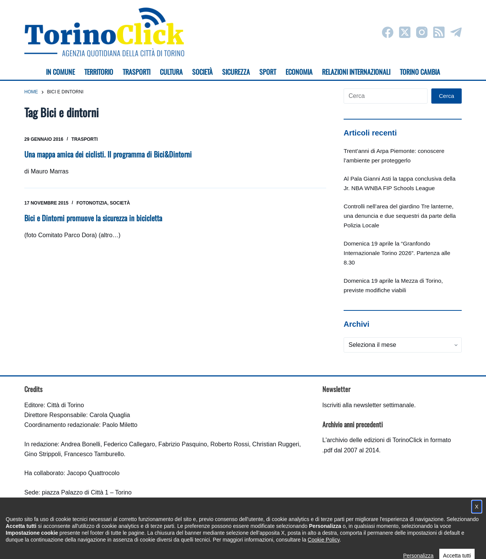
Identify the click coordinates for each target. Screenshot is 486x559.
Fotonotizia (91, 203)
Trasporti (84, 139)
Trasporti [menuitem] (136, 72)
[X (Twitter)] (404, 32)
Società (120, 203)
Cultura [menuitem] (171, 72)
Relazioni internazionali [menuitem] (356, 72)
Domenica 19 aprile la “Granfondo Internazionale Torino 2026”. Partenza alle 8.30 (397, 253)
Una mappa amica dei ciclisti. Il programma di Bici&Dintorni (108, 154)
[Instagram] (422, 32)
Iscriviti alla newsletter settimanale (368, 405)
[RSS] (439, 32)
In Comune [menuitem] (60, 72)
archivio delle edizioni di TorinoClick (374, 440)
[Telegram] (456, 32)
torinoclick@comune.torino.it (62, 512)
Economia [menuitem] (299, 72)
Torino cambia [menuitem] (420, 72)
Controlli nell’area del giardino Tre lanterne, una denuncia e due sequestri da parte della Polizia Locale (400, 215)
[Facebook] (387, 32)
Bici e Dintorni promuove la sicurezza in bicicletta (93, 218)
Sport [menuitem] (267, 72)
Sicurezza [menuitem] (236, 72)
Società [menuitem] (202, 72)
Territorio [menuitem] (98, 72)
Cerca (446, 96)
